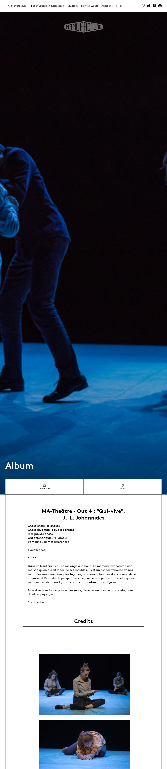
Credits (83, 621)
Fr (121, 5)
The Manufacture (16, 5)
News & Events (89, 5)
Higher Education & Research (47, 5)
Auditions (107, 5)
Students (72, 5)
